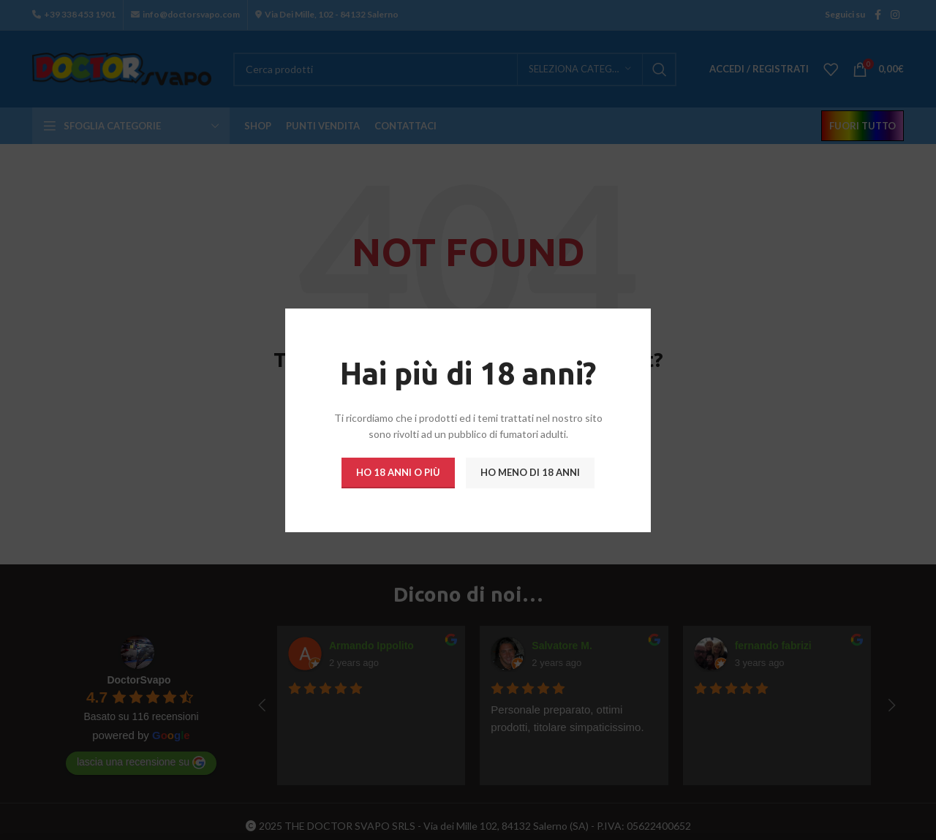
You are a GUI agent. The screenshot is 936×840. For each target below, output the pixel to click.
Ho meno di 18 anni (530, 471)
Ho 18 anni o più (398, 471)
